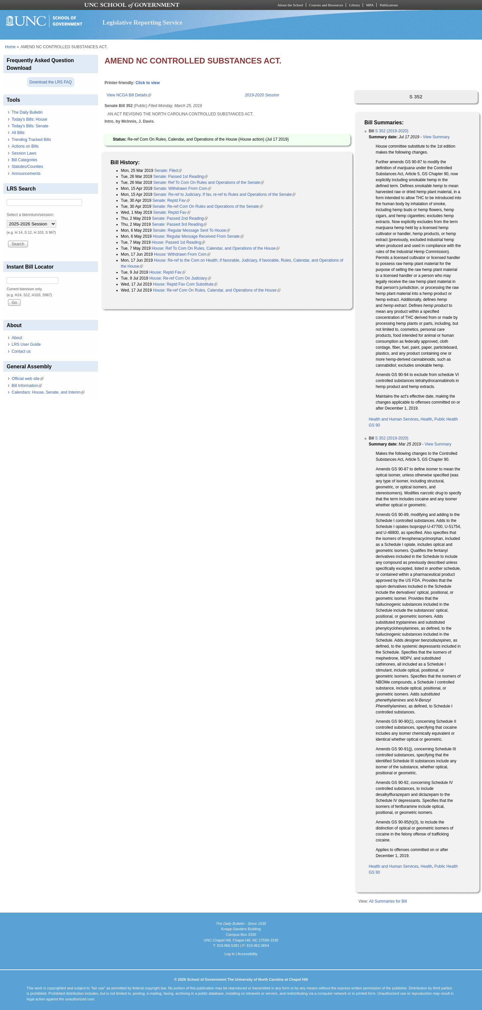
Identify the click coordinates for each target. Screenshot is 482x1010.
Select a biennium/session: (30, 214)
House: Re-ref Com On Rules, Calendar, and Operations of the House (217, 290)
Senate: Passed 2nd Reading (180, 218)
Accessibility (247, 954)
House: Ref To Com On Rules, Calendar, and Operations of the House (216, 248)
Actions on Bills (25, 146)
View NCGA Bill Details (129, 95)
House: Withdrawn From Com (182, 254)
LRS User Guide (26, 344)
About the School (290, 5)
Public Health (446, 419)
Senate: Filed (168, 170)
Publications (389, 5)
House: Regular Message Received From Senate (198, 236)
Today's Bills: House (29, 119)
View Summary (436, 137)
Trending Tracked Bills (31, 139)
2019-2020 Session (262, 95)
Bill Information (27, 385)
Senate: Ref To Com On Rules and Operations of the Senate (208, 182)
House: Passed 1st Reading (178, 242)
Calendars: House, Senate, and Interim (48, 392)
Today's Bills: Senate (30, 126)
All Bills (18, 132)
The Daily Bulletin (27, 112)
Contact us (21, 351)
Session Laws (24, 153)
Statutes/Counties (27, 166)
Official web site (28, 378)
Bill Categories (24, 160)
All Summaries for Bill (388, 901)
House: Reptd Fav (167, 272)
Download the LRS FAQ (51, 82)
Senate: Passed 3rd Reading (179, 224)
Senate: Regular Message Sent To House (191, 230)
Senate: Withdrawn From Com (182, 188)
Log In (229, 954)
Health (426, 419)
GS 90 (374, 425)
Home (10, 47)
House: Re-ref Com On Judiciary (180, 278)
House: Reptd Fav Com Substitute (185, 284)
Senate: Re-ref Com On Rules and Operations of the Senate (207, 206)
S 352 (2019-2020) (392, 131)
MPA (370, 5)
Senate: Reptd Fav (170, 200)
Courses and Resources (326, 5)
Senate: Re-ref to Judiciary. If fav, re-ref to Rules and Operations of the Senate (225, 194)
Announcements (26, 173)
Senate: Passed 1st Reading (180, 176)
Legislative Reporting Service (142, 22)
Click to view (148, 82)
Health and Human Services (393, 419)
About (17, 337)
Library (354, 5)
